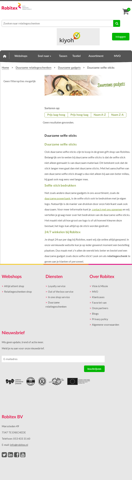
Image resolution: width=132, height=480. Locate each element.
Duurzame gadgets (69, 67)
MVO (117, 56)
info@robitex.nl (19, 444)
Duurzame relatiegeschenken (33, 67)
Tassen (63, 56)
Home (4, 55)
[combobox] (57, 23)
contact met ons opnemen (106, 209)
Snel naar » (44, 56)
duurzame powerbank (57, 198)
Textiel (76, 56)
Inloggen (121, 36)
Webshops (20, 56)
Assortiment (96, 56)
